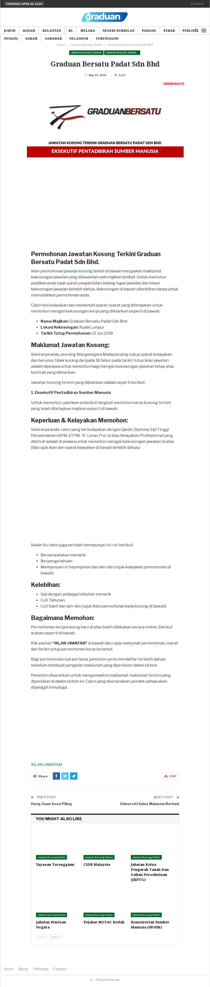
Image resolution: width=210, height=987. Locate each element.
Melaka (87, 30)
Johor (9, 30)
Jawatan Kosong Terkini (86, 52)
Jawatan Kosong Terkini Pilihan (123, 52)
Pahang (149, 30)
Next (55, 944)
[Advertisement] (104, 219)
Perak (169, 30)
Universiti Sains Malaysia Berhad (149, 811)
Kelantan (51, 30)
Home (9, 976)
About (23, 976)
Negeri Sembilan (118, 30)
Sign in (197, 3)
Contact (59, 976)
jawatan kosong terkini (84, 278)
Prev (42, 944)
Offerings (40, 976)
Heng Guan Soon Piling (51, 811)
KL (70, 30)
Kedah (29, 30)
